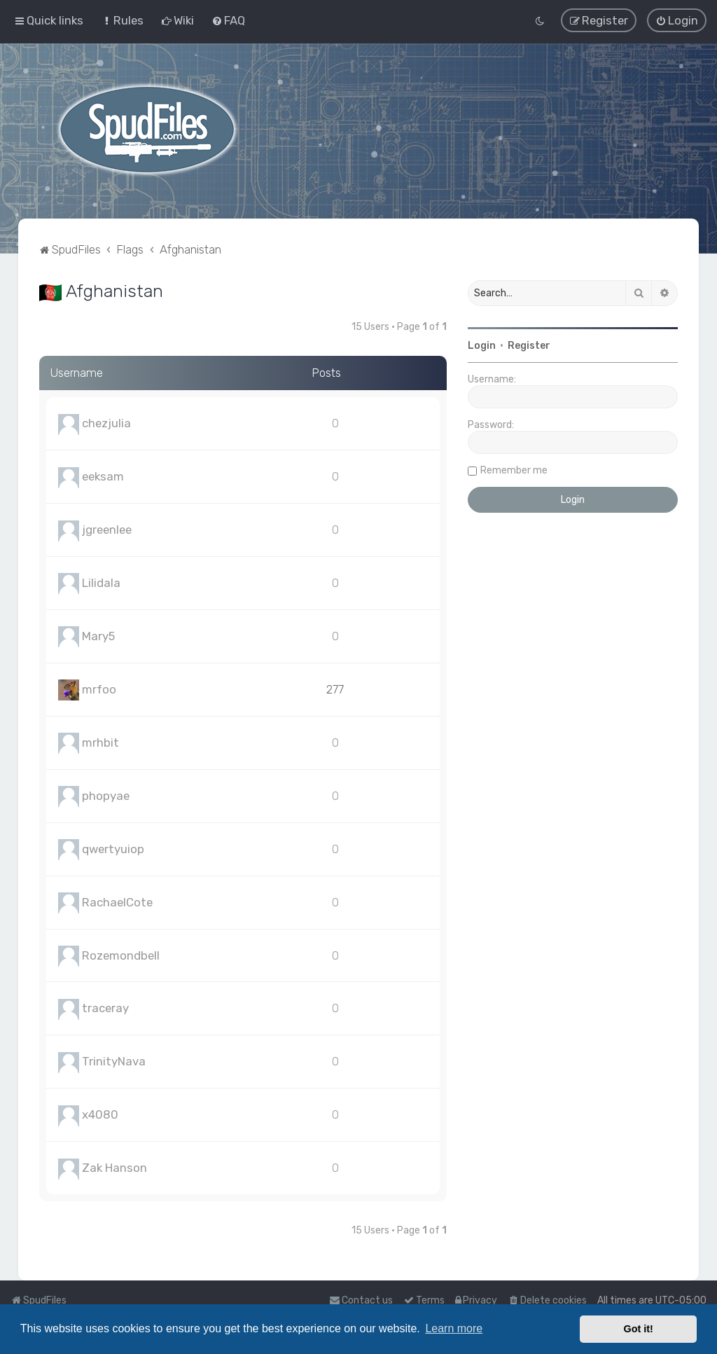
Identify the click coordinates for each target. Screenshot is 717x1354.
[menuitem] (122, 20)
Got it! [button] (638, 1328)
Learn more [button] (453, 1328)
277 (335, 689)
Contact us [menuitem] (361, 1300)
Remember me (514, 470)
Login (482, 346)
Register (529, 346)
